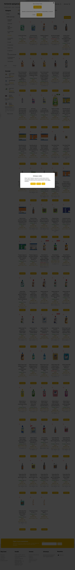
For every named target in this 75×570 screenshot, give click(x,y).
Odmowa (38, 183)
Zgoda (43, 183)
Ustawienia (33, 183)
